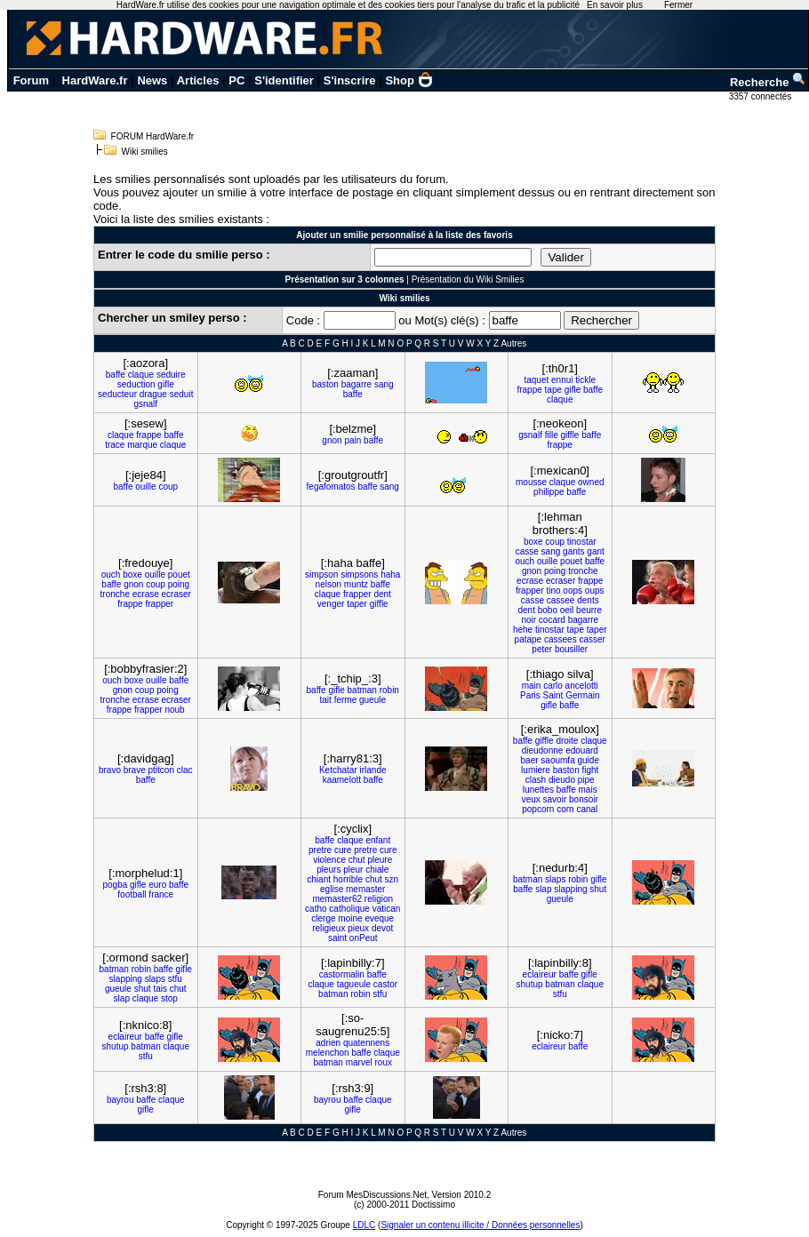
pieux (358, 928)
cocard (552, 620)
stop (169, 998)
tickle (585, 380)
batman (362, 690)
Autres (513, 343)
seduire (171, 374)
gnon (331, 440)
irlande (373, 770)
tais (160, 989)
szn (392, 879)
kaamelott (342, 780)
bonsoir (583, 799)
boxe (132, 574)
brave (135, 770)
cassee (561, 600)
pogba (114, 885)
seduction (136, 384)
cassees (560, 639)
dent (381, 594)
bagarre (356, 384)
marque (142, 445)
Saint (553, 695)
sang (384, 384)
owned (591, 482)
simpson (321, 574)
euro (157, 885)
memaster (365, 889)
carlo (553, 685)
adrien (328, 1043)
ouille (145, 486)
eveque (379, 918)
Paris (530, 695)
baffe (115, 374)
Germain (582, 695)
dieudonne (543, 750)
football (131, 894)
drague (153, 394)
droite (567, 741)
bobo (547, 610)
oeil (567, 610)
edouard (581, 750)
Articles (198, 80)
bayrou (120, 1100)
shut (597, 889)
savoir (555, 799)
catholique (349, 909)
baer (530, 760)
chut (356, 860)
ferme (345, 700)
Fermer (678, 5)
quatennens (366, 1043)
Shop (409, 80)
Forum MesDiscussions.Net (372, 1195)
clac (185, 770)
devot (382, 928)
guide (587, 760)
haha (390, 574)
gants (573, 551)
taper (357, 604)
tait (326, 700)
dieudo (562, 780)
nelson (328, 584)
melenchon (327, 1052)
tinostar (582, 542)
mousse (531, 482)
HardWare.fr (95, 80)
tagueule (354, 984)
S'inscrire (350, 80)
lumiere (535, 770)
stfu (175, 979)
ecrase (145, 594)
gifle (165, 384)
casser (592, 639)
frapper (159, 604)
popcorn (538, 809)
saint (337, 938)
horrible (348, 879)
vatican (386, 909)
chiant (319, 879)
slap (543, 889)
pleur (353, 869)
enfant (377, 840)
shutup (530, 984)
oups (595, 590)
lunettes (538, 789)
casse (527, 551)
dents (587, 600)
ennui (562, 380)
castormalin (341, 974)
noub (174, 709)
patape (528, 639)
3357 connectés (761, 96)
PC (236, 80)
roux (382, 1062)
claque (141, 374)
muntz (356, 584)
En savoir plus (615, 5)
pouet (179, 574)
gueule (372, 700)
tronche (115, 594)
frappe (529, 390)
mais (588, 789)
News (152, 80)
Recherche (768, 82)
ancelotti (581, 685)
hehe (523, 629)
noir (528, 620)
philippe (548, 492)
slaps (555, 879)
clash (535, 780)
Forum (31, 80)
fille (551, 435)
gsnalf (145, 404)
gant (595, 551)
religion (378, 899)
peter (542, 649)
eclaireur (540, 974)
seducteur (117, 394)
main (531, 685)
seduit (182, 394)
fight (589, 770)
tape (553, 390)
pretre (320, 850)
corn (565, 809)
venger (331, 604)
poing (178, 584)
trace (114, 445)
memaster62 (337, 899)
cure (342, 850)
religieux (328, 928)
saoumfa (557, 760)
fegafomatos (331, 486)
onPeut (363, 938)
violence (329, 860)
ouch (111, 574)
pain (352, 440)
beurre (589, 610)
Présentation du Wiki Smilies (468, 279)
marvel (359, 1062)
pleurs (328, 869)
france (160, 894)
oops (572, 590)
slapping (570, 889)
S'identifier (284, 80)
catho (315, 909)
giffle (569, 435)
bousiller (571, 649)
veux (531, 799)
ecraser (176, 594)
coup (168, 486)
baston (325, 384)
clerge (323, 918)
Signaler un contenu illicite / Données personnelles (480, 1225)
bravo (110, 770)
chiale (376, 869)
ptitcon (161, 770)
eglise (331, 889)
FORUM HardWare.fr (153, 136)
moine (350, 918)
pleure (379, 860)
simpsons (359, 574)
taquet (536, 380)
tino (553, 590)
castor (385, 984)
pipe (586, 780)
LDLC (364, 1225)
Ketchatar (338, 770)
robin (389, 690)
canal (586, 809)
